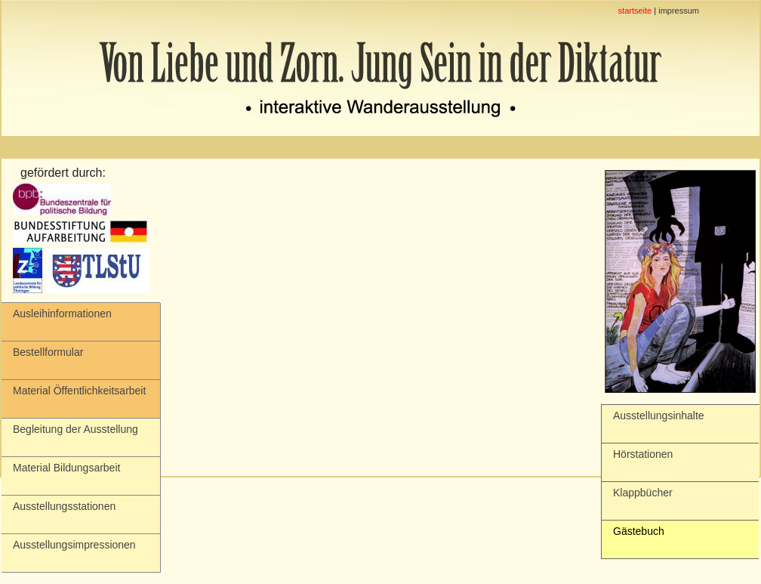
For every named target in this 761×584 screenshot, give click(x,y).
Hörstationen (643, 454)
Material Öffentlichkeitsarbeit (79, 391)
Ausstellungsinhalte (658, 415)
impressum (678, 10)
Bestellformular (48, 352)
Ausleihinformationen (62, 313)
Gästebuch (638, 531)
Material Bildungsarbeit (66, 468)
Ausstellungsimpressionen (74, 545)
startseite (635, 10)
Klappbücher (643, 493)
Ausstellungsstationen (64, 506)
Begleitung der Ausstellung (75, 429)
